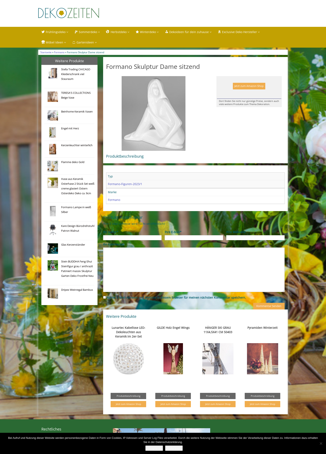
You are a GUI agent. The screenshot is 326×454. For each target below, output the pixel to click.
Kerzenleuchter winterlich (77, 145)
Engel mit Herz (70, 128)
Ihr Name (110, 232)
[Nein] (321, 443)
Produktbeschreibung (128, 395)
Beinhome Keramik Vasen (77, 111)
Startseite (46, 52)
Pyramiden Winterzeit (262, 328)
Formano (59, 52)
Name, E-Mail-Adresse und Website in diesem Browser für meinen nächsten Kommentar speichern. (176, 297)
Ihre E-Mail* (173, 232)
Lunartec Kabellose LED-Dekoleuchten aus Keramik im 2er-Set (128, 332)
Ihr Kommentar (113, 244)
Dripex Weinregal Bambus (77, 290)
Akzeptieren (154, 448)
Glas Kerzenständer (73, 244)
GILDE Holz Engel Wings (173, 328)
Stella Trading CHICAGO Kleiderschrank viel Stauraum (75, 74)
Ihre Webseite (236, 232)
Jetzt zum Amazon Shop (249, 86)
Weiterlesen (174, 448)
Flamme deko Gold (72, 162)
